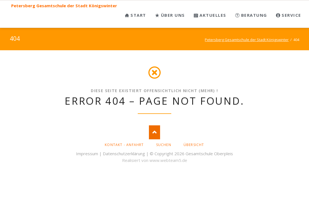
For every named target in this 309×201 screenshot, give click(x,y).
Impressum (87, 153)
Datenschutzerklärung (124, 153)
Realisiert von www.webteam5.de (154, 160)
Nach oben (154, 132)
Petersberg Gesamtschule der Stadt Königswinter (64, 5)
